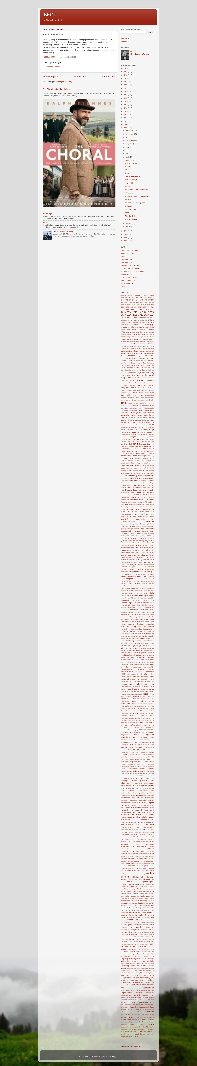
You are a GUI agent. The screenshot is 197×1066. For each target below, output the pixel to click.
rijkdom (148, 822)
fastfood (134, 502)
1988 (152, 302)
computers (150, 432)
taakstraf (123, 908)
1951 (142, 295)
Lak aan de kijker (131, 180)
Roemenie (150, 827)
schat (137, 844)
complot (143, 432)
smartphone (136, 871)
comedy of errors (142, 427)
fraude (152, 514)
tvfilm (134, 937)
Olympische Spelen (133, 722)
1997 (152, 305)
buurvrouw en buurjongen (131, 413)
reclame (138, 815)
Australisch (150, 358)
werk (140, 1000)
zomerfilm (124, 1029)
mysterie (128, 696)
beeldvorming (132, 372)
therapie (123, 920)
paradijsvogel (125, 771)
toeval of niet (150, 922)
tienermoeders (146, 920)
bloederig (151, 390)
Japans (151, 595)
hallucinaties (125, 545)
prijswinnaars (125, 798)
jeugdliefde (125, 600)
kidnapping (133, 617)
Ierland (139, 576)
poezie (151, 783)
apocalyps (151, 348)
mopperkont (144, 689)
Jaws (141, 598)
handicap (139, 545)
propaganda (133, 800)
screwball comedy (148, 854)
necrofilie (151, 701)
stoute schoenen (137, 898)
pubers (143, 805)
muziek (145, 694)
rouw (136, 832)
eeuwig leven (140, 485)
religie (144, 817)
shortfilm (123, 866)
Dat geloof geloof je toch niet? (136, 190)
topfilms (129, 925)
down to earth (137, 470)
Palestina (142, 769)
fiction (147, 504)
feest (122, 504)
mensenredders (126, 669)
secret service (134, 856)
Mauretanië (145, 662)
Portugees (131, 790)
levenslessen (143, 643)
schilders (144, 846)
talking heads (141, 908)
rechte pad (150, 812)
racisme (138, 808)
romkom (124, 832)
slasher (152, 866)
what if (123, 1005)
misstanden (125, 682)
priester (151, 795)
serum (123, 863)
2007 (126, 231)
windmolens (140, 1009)
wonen (152, 1014)
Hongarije (133, 564)
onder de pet (148, 725)
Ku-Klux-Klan (129, 634)
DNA (153, 463)
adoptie (134, 330)
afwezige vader (148, 334)
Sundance (141, 903)
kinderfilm (151, 617)
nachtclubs (151, 696)
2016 (126, 101)
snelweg (123, 874)
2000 (131, 307)
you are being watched (145, 1017)
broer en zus (149, 403)
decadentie (131, 453)
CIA (137, 422)
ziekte (151, 1024)
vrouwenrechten (148, 985)
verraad (144, 963)
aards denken (146, 322)
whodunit (132, 1007)
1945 (131, 295)
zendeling (124, 1024)
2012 (126, 114)
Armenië (123, 356)
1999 (127, 307)
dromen (146, 476)
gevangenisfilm (126, 531)
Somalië (123, 882)
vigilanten (135, 970)
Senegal (123, 861)
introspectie (150, 588)
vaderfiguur (151, 947)
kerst (152, 614)
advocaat (150, 330)
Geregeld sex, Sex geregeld (135, 203)
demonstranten (126, 456)
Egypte (147, 485)
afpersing (139, 332)
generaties (145, 526)
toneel (123, 925)
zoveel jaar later (132, 1029)
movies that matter (135, 691)
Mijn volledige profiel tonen (140, 54)
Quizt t (127, 213)
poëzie (123, 786)
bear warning (136, 370)
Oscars (131, 757)
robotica (124, 827)
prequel (133, 795)
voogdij (152, 975)
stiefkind (139, 896)
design (152, 456)
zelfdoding (150, 1019)
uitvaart (130, 941)
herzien (124, 552)
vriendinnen (150, 980)
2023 (126, 78)
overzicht (133, 766)
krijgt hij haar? (145, 631)
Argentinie (142, 353)
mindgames (144, 676)
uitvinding (136, 941)
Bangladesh (129, 367)
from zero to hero (128, 516)
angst (132, 348)
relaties (136, 817)
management (140, 657)
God (122, 536)
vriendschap (125, 982)
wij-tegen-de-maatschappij (145, 1007)
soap (143, 874)
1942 (128, 295)
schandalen (125, 844)
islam (130, 593)
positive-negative (143, 790)
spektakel (148, 884)
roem (144, 827)
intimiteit (138, 588)
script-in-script (125, 856)
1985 (141, 302)
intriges (144, 588)
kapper (131, 612)
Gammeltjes (129, 183)
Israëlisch (143, 593)
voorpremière (126, 978)
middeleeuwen (126, 672)
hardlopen (146, 545)
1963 (137, 298)
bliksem (130, 390)
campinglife (125, 415)
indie (130, 583)
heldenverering (126, 550)
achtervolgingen (149, 325)
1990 (126, 305)
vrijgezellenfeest (138, 982)
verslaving (125, 966)
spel (153, 884)
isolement (136, 593)
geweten (145, 531)
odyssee (126, 720)
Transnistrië (143, 929)
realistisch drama (141, 810)
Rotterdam (131, 832)
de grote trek (136, 446)
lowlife (134, 650)
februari (129, 223)
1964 (141, 298)
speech (142, 884)
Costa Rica (140, 437)
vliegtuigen (150, 973)
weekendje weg (148, 995)
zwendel (124, 1036)
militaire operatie (126, 677)
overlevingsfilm (135, 764)
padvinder (151, 766)
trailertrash (150, 927)
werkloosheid (125, 1002)
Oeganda (132, 720)
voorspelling (135, 977)
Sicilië (138, 866)
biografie (125, 387)
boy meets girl (131, 400)
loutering (129, 650)
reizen (129, 817)
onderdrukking (126, 727)
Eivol (127, 173)
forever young (149, 511)
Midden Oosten (137, 672)
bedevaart (151, 370)
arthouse (124, 358)
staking (123, 891)
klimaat (132, 622)
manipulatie (150, 657)
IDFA (134, 576)
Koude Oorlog (126, 631)
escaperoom (125, 492)
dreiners (137, 473)
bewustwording (149, 383)
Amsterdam (141, 346)
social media (149, 877)
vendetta (144, 951)
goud (130, 538)
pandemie (151, 769)
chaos (144, 420)
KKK (136, 619)
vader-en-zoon (139, 946)
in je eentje (135, 581)
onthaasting (135, 740)
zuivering (133, 1031)
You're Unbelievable (132, 176)
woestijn (124, 1014)
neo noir (144, 704)
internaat (143, 586)
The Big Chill (130, 216)
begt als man (143, 372)
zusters (140, 1031)
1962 (133, 298)
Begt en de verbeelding (130, 250)
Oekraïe (138, 720)
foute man (140, 514)
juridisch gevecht (148, 605)
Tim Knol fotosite (127, 283)
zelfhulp (129, 1022)
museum (151, 691)
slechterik (130, 868)
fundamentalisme (143, 516)
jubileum (133, 605)
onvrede (139, 744)
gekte (140, 524)
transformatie (125, 929)
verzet (123, 968)
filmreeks (130, 509)
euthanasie (150, 492)
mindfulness (136, 676)
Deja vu (128, 186)
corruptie (132, 437)
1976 (145, 300)
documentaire (127, 465)
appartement (125, 351)
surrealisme (132, 905)
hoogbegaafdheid (149, 564)
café (144, 413)
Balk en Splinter (131, 219)
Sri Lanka (143, 889)
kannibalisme (134, 610)
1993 (137, 305)
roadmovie (149, 824)
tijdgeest (124, 922)
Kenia (141, 614)
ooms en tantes (148, 744)
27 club (134, 318)
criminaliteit (135, 439)
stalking (128, 891)
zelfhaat (124, 1022)
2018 (126, 95)
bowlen (123, 400)
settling (133, 863)
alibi (135, 339)
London (137, 648)
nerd (122, 706)
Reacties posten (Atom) (63, 82)
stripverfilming (142, 901)
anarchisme (125, 349)
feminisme (129, 504)
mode (132, 682)
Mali (128, 657)
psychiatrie (136, 803)
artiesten (132, 358)
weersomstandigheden (128, 997)
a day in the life (134, 320)
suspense (146, 905)
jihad (153, 600)
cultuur (123, 442)
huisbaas (124, 569)
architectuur (134, 353)
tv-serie (129, 937)
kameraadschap (149, 607)
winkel (147, 1009)
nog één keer (148, 711)
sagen (133, 839)
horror (145, 567)
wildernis (127, 1009)
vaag (146, 944)
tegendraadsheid (134, 910)
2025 (126, 72)
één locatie (125, 483)
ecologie (143, 480)
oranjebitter (151, 754)
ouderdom (150, 759)
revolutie (144, 820)
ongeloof (144, 732)
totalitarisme (138, 925)
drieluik (139, 476)
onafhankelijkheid (135, 725)
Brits (124, 402)
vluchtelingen (126, 975)
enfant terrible (147, 487)
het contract (132, 552)
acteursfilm (125, 327)
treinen (130, 932)
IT (148, 593)
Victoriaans (144, 968)
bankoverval (138, 368)
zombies (151, 1027)
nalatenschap (135, 698)
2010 (126, 121)
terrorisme (150, 913)
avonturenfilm (149, 360)
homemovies (125, 562)
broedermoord (139, 403)
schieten (137, 846)
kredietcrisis (135, 631)
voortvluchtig (145, 978)
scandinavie (144, 842)
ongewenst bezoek (130, 735)
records (145, 815)
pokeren (129, 786)
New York (124, 708)
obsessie (132, 718)
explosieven (135, 497)
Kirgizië (132, 619)
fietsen (152, 504)
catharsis (132, 418)
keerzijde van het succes (129, 614)
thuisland (137, 920)
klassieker (125, 622)
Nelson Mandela (137, 704)
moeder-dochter (134, 684)
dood (123, 468)
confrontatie (150, 434)
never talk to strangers (137, 706)
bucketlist (124, 408)
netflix (127, 706)
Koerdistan (140, 624)
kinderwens (125, 619)
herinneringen (149, 550)
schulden (131, 854)
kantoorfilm (144, 610)
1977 (149, 300)
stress (135, 901)
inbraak (142, 581)
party (123, 773)
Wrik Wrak (46, 223)
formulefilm (125, 514)
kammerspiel (125, 610)
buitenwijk (124, 410)
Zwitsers (136, 1036)
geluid (149, 524)
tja (138, 922)
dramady (151, 470)
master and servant (133, 662)
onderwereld (125, 730)
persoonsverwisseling (129, 778)
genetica (151, 526)
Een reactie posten (53, 67)
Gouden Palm (137, 538)
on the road (148, 723)
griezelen (135, 540)
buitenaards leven (136, 408)
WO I (147, 1012)
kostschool (138, 629)
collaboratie (138, 425)
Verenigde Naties (148, 954)
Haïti (153, 543)
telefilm (131, 913)
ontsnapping (125, 742)
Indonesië (137, 583)
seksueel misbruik (143, 859)
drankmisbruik (126, 473)
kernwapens (147, 614)
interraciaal (125, 588)
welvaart (124, 1000)
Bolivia (152, 395)
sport (131, 889)
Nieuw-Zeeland (126, 711)
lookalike (143, 648)
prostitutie (142, 800)
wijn (122, 1009)
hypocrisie (130, 574)
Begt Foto (125, 256)
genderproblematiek (136, 526)
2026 (126, 68)
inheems (151, 583)
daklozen (135, 442)
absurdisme (136, 325)
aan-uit (123, 322)
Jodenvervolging (127, 603)
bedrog (123, 373)
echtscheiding (134, 480)
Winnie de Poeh (126, 1012)
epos (140, 490)
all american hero (148, 339)
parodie (152, 771)
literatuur (151, 646)
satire (130, 842)
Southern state (136, 882)
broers (123, 406)
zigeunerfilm (125, 1027)
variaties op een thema (146, 949)
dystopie (151, 478)
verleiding (134, 961)
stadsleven (150, 889)
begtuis (152, 378)
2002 (140, 307)
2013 (126, 111)
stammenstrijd (137, 891)
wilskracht (134, 1009)
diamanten (138, 458)
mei (127, 154)
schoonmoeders (126, 851)
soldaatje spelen (144, 879)
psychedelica (125, 803)
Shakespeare (146, 863)
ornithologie (124, 757)
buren (141, 410)
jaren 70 (136, 598)
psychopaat (132, 805)
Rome (152, 830)
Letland (127, 641)
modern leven (149, 682)
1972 (130, 300)
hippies (140, 557)
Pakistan (123, 769)
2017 (126, 98)
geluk (152, 524)
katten (144, 612)
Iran (144, 590)
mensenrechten (149, 667)
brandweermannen (142, 400)
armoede (131, 356)
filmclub (151, 507)
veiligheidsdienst (134, 951)
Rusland (143, 834)
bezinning (132, 385)
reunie (133, 820)
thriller (130, 920)
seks (141, 856)
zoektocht (144, 1027)
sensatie (130, 861)
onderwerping (134, 730)
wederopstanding (126, 995)
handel (132, 545)
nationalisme (125, 701)
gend (127, 526)
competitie (135, 432)
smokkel (145, 871)
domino (152, 465)
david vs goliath (126, 444)
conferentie (141, 434)
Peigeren (128, 206)
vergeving (124, 959)
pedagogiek (141, 773)
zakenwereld (126, 1019)
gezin (152, 531)
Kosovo (132, 629)
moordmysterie (133, 689)
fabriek (144, 497)
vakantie (124, 949)
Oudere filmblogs (127, 274)
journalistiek (125, 605)
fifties (122, 507)
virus (132, 973)
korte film (125, 629)
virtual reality (125, 973)
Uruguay (130, 944)
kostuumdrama (148, 629)
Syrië (152, 905)
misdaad (125, 679)
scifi (140, 854)
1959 (122, 297)
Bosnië (137, 397)
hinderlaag (129, 557)
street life (129, 901)
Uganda (144, 939)
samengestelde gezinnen (146, 839)
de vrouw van (142, 451)
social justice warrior (137, 877)
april (127, 157)
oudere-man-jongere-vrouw (130, 762)
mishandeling (134, 679)
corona (123, 437)
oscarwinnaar (140, 757)
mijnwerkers (144, 674)
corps (127, 437)
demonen (151, 453)
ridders (143, 822)
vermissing (125, 963)
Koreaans (151, 627)
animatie (138, 349)
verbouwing (130, 954)
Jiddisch (145, 600)
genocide (128, 528)
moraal (151, 689)
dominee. (146, 466)
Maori (138, 660)
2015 (126, 105)
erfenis (145, 490)
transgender (135, 930)
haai (142, 543)
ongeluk (151, 732)
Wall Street (136, 990)
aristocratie (150, 353)
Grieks (129, 541)
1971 (126, 300)
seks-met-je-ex (149, 856)
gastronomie (140, 519)
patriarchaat (133, 773)
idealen (123, 576)
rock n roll (132, 827)
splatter (152, 886)
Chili (128, 422)
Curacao (128, 441)
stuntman (134, 903)
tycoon (139, 939)
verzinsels (130, 968)
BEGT (50, 14)
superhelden (150, 903)
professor (124, 800)
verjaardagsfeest (134, 959)
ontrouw (152, 740)
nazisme (143, 701)
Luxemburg (129, 652)
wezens (152, 1002)
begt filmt (131, 375)
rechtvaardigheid (127, 815)
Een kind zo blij (131, 163)
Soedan (135, 879)
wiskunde (134, 1012)
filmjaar (123, 509)
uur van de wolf (139, 944)
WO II (151, 1012)
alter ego (136, 341)
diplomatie (150, 460)
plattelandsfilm (127, 783)
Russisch (150, 834)
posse (152, 790)
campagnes (150, 412)
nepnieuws (151, 704)
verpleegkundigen (135, 963)
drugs (152, 475)
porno (123, 790)
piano (148, 778)
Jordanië (151, 603)
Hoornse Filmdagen (128, 567)
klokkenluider (139, 622)
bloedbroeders (142, 390)
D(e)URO (128, 200)
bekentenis (124, 380)
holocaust (150, 560)
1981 (126, 302)
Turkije (141, 934)
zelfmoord (150, 1022)
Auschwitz (142, 358)
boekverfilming (127, 395)
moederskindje (126, 687)
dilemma (130, 460)
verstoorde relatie (138, 966)
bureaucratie (133, 410)
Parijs (146, 771)
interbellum (134, 586)
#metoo (123, 295)
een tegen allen (139, 483)
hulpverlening (149, 569)
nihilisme (136, 711)
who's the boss (145, 1004)
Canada (133, 415)
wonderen (137, 1014)
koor (144, 627)
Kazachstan (150, 612)
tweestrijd (124, 939)
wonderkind (145, 1014)
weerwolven (140, 997)
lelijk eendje (132, 638)
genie (122, 528)
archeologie (125, 353)
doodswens (137, 468)
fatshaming (141, 502)
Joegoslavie (138, 603)
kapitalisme (124, 612)
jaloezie (123, 595)
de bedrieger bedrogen (146, 444)
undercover (150, 941)
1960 (126, 298)
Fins (153, 509)
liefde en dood (126, 646)
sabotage (146, 837)
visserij (137, 973)
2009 (126, 124)
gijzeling (124, 533)
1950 (138, 295)
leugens (133, 641)
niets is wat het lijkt (148, 708)
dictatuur (145, 458)
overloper (145, 764)
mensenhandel (136, 667)
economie (150, 480)
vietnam (128, 970)
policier (139, 786)
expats (145, 495)
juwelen (123, 607)
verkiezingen (150, 958)
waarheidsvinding (126, 990)
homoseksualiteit (142, 562)
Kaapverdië (131, 607)
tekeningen (124, 912)
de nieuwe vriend (146, 449)
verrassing (151, 963)
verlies (142, 961)
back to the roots (138, 365)
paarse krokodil (142, 766)
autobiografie (138, 360)
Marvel (123, 662)
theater (152, 917)
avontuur (124, 363)
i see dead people (139, 574)
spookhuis (124, 889)
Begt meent (127, 378)
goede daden (129, 536)
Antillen (144, 348)
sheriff (152, 863)
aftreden (129, 334)
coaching (147, 422)
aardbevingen (137, 322)
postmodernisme (126, 793)
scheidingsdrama (127, 846)
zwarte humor (126, 1034)
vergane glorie (149, 956)
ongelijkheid (136, 732)
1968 (152, 297)
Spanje (151, 882)
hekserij (143, 548)
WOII (130, 1014)
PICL (152, 778)
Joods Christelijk (131, 209)
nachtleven (125, 699)
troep (139, 932)
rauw (132, 810)
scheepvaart (150, 844)
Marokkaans (150, 660)
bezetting (124, 385)
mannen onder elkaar (128, 660)
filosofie (138, 509)
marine (143, 660)
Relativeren (129, 167)
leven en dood (142, 641)
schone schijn (137, 849)
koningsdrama (136, 627)
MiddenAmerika (149, 672)
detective (124, 458)
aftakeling (151, 332)
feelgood (151, 502)
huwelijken (150, 572)
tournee (145, 924)
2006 (126, 234)
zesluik (132, 1024)
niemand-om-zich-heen (135, 708)
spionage (133, 886)
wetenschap (143, 1002)
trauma (151, 930)
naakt (144, 696)
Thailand (131, 915)
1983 (133, 302)
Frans (146, 514)
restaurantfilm (125, 820)
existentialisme (137, 495)
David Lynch (150, 441)
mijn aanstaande (132, 674)
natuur (134, 701)
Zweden (143, 1034)
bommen (131, 397)
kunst (135, 634)
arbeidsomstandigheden (147, 351)
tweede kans (143, 937)
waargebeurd (149, 988)
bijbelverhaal (142, 385)
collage (145, 425)
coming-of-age (147, 429)
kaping (152, 610)
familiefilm (132, 500)
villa (153, 970)
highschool (144, 555)
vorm (152, 978)
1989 (122, 305)
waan (138, 988)
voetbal (139, 975)
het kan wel (139, 552)
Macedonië (151, 652)
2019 (126, 91)
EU (144, 492)
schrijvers (145, 851)
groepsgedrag (143, 541)
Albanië (152, 337)
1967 (149, 298)
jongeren (146, 603)
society (123, 879)
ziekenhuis (142, 1024)
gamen (152, 516)
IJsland (145, 576)
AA (153, 320)
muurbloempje (137, 694)
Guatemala (136, 543)
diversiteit (145, 463)
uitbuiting (151, 939)
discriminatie (125, 463)
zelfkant (143, 1022)
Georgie (141, 529)
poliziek (124, 788)
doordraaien (124, 470)
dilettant (137, 460)
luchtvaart (147, 650)
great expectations (148, 538)
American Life (132, 346)
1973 (133, 300)
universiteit (124, 944)
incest (148, 581)
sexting (138, 863)
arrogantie (140, 356)
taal (128, 908)
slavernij (124, 868)
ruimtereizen (125, 834)
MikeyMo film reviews (129, 277)
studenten (127, 903)
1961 (130, 297)
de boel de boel (126, 446)
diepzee (151, 458)
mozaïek (144, 691)
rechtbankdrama (139, 812)
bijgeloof (151, 385)
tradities (151, 925)
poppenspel (150, 788)
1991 (129, 305)
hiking (123, 557)
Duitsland (134, 478)
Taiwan (133, 908)
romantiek (144, 829)
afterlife (123, 334)
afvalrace (137, 334)
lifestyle (138, 646)
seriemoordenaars (147, 861)
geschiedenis (149, 529)
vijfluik (149, 970)
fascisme (124, 502)
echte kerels (125, 480)
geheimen (149, 521)
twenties (132, 939)
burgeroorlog (149, 410)
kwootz (147, 634)
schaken (151, 842)
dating (144, 442)
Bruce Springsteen (132, 405)
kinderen (142, 617)
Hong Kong (125, 564)
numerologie (125, 718)
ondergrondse (149, 727)
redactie (151, 815)
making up (151, 655)
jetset (145, 598)
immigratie (129, 579)
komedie (125, 626)
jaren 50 (123, 598)
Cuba (147, 439)
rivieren (142, 825)
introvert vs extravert (127, 590)
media (152, 662)
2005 (126, 238)
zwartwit (136, 1034)
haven (152, 545)
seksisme (124, 859)
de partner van (132, 451)
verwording (151, 966)
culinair (152, 439)
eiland (129, 488)
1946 (135, 295)
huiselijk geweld (136, 569)
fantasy (152, 500)
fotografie (132, 514)
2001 (135, 307)
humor (131, 572)
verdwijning (138, 954)
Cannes (151, 415)
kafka (139, 607)
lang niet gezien (130, 636)
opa (148, 750)
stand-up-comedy (148, 891)
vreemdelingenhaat (137, 980)
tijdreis (130, 922)
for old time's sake (136, 512)
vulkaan (130, 988)
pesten (141, 778)
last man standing (141, 636)
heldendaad (150, 548)
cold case (130, 425)
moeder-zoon (148, 684)
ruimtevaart (135, 834)
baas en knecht (137, 363)
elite (133, 487)
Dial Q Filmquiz (127, 262)
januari (128, 227)
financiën (146, 509)
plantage (134, 780)
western (134, 1002)
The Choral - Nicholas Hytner (56, 89)
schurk (136, 853)
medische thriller (127, 664)
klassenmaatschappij (146, 619)
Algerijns (130, 339)
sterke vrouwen (130, 896)
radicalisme (145, 807)
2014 (126, 108)
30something (142, 317)
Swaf (123, 286)
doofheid (146, 468)
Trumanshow (145, 932)
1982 (130, 302)
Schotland (136, 851)
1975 (141, 300)
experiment (125, 497)
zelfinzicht (136, 1022)
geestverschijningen (128, 521)
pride (147, 795)
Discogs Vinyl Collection (130, 265)
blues (141, 392)
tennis (144, 912)
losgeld (123, 650)
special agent (134, 884)
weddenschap (150, 992)
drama (145, 470)
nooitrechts (124, 713)
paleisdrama (133, 769)
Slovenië (145, 868)
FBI (146, 502)
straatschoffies (149, 898)
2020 (126, 88)
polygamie (131, 788)
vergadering (137, 956)
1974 (137, 300)
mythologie (137, 696)
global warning (149, 533)
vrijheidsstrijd (136, 985)
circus (141, 422)
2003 (144, 307)
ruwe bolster (125, 837)
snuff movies (137, 874)
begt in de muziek (145, 375)
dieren (123, 460)
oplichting (144, 752)
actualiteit (146, 327)
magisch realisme (142, 655)
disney (133, 463)
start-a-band (144, 894)
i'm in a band (149, 574)
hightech (151, 555)
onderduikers (138, 727)
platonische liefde (147, 781)
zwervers (130, 1036)
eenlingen (151, 483)
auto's (130, 360)
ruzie (133, 837)
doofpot (152, 468)
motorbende (124, 691)
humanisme (124, 571)
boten (142, 397)
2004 (126, 241)
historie (152, 557)
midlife (123, 674)
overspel (151, 764)
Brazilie (151, 400)
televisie (138, 913)
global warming (140, 533)
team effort (150, 908)
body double (149, 392)
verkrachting (125, 961)
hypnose (124, 574)
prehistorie (150, 793)
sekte (152, 859)
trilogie (135, 932)
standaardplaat (126, 894)
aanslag (129, 322)
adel (128, 330)
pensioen (124, 776)
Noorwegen (133, 713)
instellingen (125, 586)
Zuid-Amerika (141, 1029)
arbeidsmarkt (134, 351)
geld (144, 524)
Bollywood (124, 397)
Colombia (124, 427)
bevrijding (138, 383)
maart (128, 160)
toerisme (143, 922)
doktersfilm (138, 466)
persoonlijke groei (144, 776)
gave (153, 519)
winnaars (151, 1009)
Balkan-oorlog (149, 365)
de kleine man (147, 446)
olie (126, 723)
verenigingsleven (126, 956)
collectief (151, 425)
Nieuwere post (50, 76)
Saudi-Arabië (136, 841)
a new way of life (146, 320)
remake (151, 817)
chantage (138, 420)
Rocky (139, 827)
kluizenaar (131, 624)
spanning (124, 884)
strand (123, 901)
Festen (135, 504)
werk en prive (149, 1000)
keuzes (123, 617)
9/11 (151, 318)
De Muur (137, 449)
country (146, 437)
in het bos (127, 581)
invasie (137, 590)
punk (148, 805)
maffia (128, 655)
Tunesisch (134, 934)
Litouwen (124, 648)
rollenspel (136, 829)
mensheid (140, 669)
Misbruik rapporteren (131, 1046)
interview (132, 588)
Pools (144, 788)
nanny (143, 698)
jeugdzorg (136, 600)
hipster (146, 557)
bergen (123, 383)
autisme (124, 360)
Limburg (144, 646)
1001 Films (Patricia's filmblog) (132, 271)
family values (142, 499)
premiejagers (125, 795)
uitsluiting (124, 941)
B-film (129, 363)
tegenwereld (145, 910)
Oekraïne (144, 720)
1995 (144, 305)
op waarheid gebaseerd (135, 749)
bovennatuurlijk (149, 397)
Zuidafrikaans (125, 1031)
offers (123, 722)
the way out (145, 917)
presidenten (140, 795)
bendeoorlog (149, 380)
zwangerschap (148, 1031)
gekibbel (135, 524)
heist (137, 548)
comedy (131, 427)
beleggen (132, 380)
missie (152, 679)
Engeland (128, 490)
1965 (145, 297)
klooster (147, 621)
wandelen (144, 990)
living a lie (131, 648)
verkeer (143, 958)
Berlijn (131, 383)
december (130, 130)
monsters (145, 687)
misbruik (151, 677)
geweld (137, 531)
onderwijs (142, 730)
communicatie (126, 432)
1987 (149, 302)
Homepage (80, 76)
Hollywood (142, 560)
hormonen (139, 567)
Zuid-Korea (150, 1029)
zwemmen (150, 1034)
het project (127, 555)
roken (123, 829)
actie (132, 327)
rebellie (152, 810)
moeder (124, 684)
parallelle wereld (136, 771)
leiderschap (124, 638)
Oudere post (108, 76)
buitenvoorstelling (149, 408)
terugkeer (124, 915)
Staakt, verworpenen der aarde (137, 196)
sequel (136, 861)
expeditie (151, 495)
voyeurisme (124, 980)
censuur (139, 417)
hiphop (135, 557)
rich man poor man (133, 822)
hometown (132, 562)
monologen (136, 686)
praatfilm (142, 793)
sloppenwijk (138, 868)
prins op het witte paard (145, 798)
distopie (138, 463)
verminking (150, 961)
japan (146, 595)
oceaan (145, 718)
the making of (140, 915)
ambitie (133, 344)
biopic (132, 388)
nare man (150, 698)
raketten (152, 807)
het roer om (136, 555)
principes (133, 797)
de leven (131, 449)
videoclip (151, 968)
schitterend (124, 849)
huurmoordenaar (139, 572)
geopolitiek (134, 528)
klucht (152, 621)
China (133, 422)
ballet (123, 368)
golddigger (143, 536)
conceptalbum (125, 434)
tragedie (124, 927)
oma (141, 723)
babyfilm (146, 363)
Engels (135, 490)
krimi (153, 631)
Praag (135, 793)
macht (123, 655)
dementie (144, 453)
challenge (151, 417)
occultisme (138, 718)
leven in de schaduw (132, 643)
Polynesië (138, 788)
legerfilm (151, 636)
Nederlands (126, 703)
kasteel (137, 612)
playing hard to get (141, 783)
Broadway (131, 403)
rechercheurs (126, 812)
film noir (135, 507)
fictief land (141, 504)
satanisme (124, 841)
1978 (152, 300)
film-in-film (143, 507)
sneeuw (151, 871)
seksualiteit (132, 859)
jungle (139, 605)
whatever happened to (133, 1004)
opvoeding (125, 754)
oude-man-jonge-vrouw (137, 759)
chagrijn (145, 417)
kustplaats (141, 634)
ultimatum (143, 941)
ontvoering (136, 742)
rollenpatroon (129, 829)
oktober (129, 137)
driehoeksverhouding (129, 476)
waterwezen (139, 993)
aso (137, 358)
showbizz (131, 866)
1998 (123, 307)
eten (139, 492)
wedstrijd (137, 995)
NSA (136, 715)
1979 (123, 302)
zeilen (144, 1019)
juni (127, 150)
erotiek (151, 490)
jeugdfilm (151, 598)
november (130, 134)
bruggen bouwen (144, 405)
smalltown (128, 870)
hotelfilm (151, 567)
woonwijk (124, 1017)
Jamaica (130, 595)
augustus (129, 144)
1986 (145, 302)
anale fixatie (151, 346)
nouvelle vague (127, 716)
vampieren (132, 949)
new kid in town (149, 706)
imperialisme (137, 579)
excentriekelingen (126, 495)
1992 (133, 305)
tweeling (151, 937)
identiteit (130, 576)
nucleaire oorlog (147, 716)
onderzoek (150, 730)
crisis (142, 439)
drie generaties (148, 473)
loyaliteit (140, 650)
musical (123, 694)
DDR (134, 444)
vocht (134, 975)
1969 (122, 300)
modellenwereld (139, 681)
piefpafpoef (125, 781)
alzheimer (143, 342)
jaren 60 (130, 598)
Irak (140, 590)
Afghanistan (125, 332)
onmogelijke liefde (146, 737)
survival (139, 905)
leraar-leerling (141, 638)
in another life (146, 579)
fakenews (124, 500)
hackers (147, 543)
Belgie (140, 380)
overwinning (125, 766)
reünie (138, 820)
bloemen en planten (129, 392)
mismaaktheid (144, 679)
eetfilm (133, 485)
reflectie (123, 817)
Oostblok (131, 747)
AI (147, 337)
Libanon (151, 643)
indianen (124, 583)
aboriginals (125, 325)
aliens (139, 339)
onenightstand (126, 732)
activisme (138, 327)
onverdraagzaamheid (148, 742)
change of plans (127, 420)
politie (144, 785)
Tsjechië (127, 934)
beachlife (128, 370)
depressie (146, 456)
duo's (146, 478)
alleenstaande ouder (127, 341)
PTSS (138, 805)
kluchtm (123, 624)
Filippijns (128, 507)
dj (149, 463)
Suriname (124, 905)
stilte (129, 898)
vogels (146, 975)
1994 (141, 305)
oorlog (124, 747)
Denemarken (137, 456)
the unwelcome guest (133, 917)
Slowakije (151, 868)
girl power (131, 533)
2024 (126, 75)
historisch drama (127, 560)
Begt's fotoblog (126, 259)
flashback (124, 511)
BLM (134, 390)
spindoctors (124, 886)
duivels (141, 478)
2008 (126, 128)
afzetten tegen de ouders (130, 337)
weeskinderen (149, 997)
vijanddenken (143, 970)
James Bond (138, 595)
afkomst (132, 332)
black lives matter (140, 388)
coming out (133, 430)
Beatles (144, 370)
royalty (152, 832)
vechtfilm (124, 951)
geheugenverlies (126, 524)
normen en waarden (146, 713)
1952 (145, 295)
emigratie (138, 488)
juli (127, 147)
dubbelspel (125, 478)
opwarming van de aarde (138, 754)
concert (133, 434)
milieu (152, 674)
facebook (151, 497)
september (130, 140)
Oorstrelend (129, 193)
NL (141, 711)
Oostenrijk (138, 747)
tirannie (135, 922)
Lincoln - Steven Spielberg (63, 231)
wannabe (151, 990)
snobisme (130, 874)
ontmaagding (144, 740)
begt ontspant (141, 378)
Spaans (145, 882)
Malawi (123, 657)
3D (148, 318)
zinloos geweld (135, 1027)
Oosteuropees (147, 747)
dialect (131, 458)
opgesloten (135, 752)
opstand (151, 752)
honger (140, 564)
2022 (126, 81)
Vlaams (142, 973)
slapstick (145, 866)
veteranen (136, 968)
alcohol (124, 339)
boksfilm (147, 395)
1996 (149, 305)
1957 (152, 295)
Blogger (115, 1056)
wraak (132, 1017)
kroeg (123, 634)
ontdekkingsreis (126, 740)
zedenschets (136, 1019)
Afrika (145, 332)
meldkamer (146, 664)
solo (153, 879)
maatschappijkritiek (140, 653)
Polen (134, 786)
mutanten (130, 694)
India (152, 581)
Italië (152, 593)
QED (127, 170)
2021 (126, 85)
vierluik (123, 970)
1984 (137, 302)
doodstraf (129, 468)
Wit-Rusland (140, 1012)
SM (122, 870)
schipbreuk (151, 846)
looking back (150, 648)
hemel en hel (138, 550)
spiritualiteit (143, 886)
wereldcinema (132, 1000)
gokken (137, 536)
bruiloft (152, 406)
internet (151, 586)
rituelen (130, 825)
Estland (133, 492)
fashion (130, 502)
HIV (136, 560)
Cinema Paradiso (127, 253)
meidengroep (138, 664)
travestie (124, 932)
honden (152, 562)
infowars (144, 583)
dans (140, 442)
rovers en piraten (144, 832)
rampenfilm (125, 810)
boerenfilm (139, 395)
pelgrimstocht (150, 773)
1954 (149, 295)
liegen (134, 646)
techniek (124, 910)
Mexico (151, 669)
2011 (126, 118)
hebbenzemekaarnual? (128, 547)
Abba (152, 322)
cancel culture (143, 415)
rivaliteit (136, 825)
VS (123, 987)
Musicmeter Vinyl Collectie (131, 268)
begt (134, 51)
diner (143, 460)
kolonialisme (150, 624)
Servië (128, 863)
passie (127, 773)
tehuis (152, 910)
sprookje (136, 889)
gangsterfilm (125, 519)
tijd (154, 920)
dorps (131, 471)
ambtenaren (142, 344)
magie (133, 655)
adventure (142, 329)
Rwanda (139, 837)
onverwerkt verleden (128, 744)
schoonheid (150, 849)
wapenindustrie (127, 993)
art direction (149, 356)
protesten (151, 800)
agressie (143, 337)
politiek (151, 785)
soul (128, 882)
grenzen (124, 541)
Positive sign (47, 214)
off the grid (150, 720)
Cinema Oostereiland (129, 280)
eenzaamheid (125, 485)
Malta (132, 657)
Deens (137, 453)
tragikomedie (136, 927)
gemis (123, 526)
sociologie (130, 879)
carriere (124, 417)
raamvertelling (129, 808)
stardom (135, 894)
